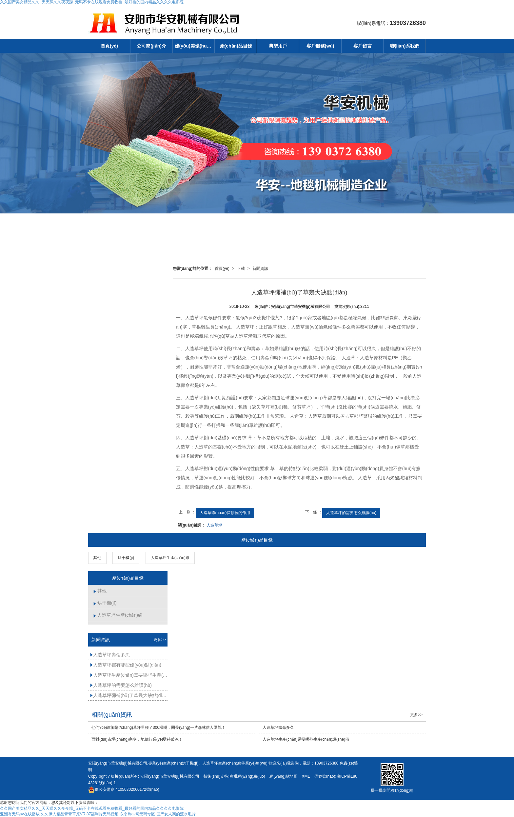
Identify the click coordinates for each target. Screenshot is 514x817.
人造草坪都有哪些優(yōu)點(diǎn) (125, 665)
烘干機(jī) (126, 557)
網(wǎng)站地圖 (283, 776)
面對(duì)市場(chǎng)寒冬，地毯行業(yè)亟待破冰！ (137, 739)
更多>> (159, 639)
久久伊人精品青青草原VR (63, 814)
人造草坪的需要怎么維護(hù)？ (351, 512)
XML (306, 776)
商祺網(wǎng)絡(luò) (247, 776)
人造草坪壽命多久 (110, 655)
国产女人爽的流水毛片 (176, 814)
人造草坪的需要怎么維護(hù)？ (121, 685)
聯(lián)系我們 (404, 46)
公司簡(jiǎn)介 (151, 46)
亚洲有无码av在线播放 (20, 814)
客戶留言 (362, 46)
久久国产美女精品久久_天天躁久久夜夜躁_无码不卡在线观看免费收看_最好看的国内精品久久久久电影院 (92, 808)
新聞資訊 (260, 268)
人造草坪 (214, 525)
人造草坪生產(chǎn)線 (170, 557)
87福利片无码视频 (102, 814)
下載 (241, 268)
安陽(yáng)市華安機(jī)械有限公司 (169, 776)
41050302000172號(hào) (123, 789)
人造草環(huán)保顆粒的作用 (225, 512)
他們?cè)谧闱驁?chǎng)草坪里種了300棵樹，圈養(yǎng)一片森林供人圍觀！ (158, 727)
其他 (97, 557)
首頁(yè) (109, 46)
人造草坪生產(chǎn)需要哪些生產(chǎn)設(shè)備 (129, 675)
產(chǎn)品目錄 (236, 46)
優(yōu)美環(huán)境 (195, 46)
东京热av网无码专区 (137, 814)
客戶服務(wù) (320, 46)
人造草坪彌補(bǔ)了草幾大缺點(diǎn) (129, 695)
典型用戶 (278, 46)
